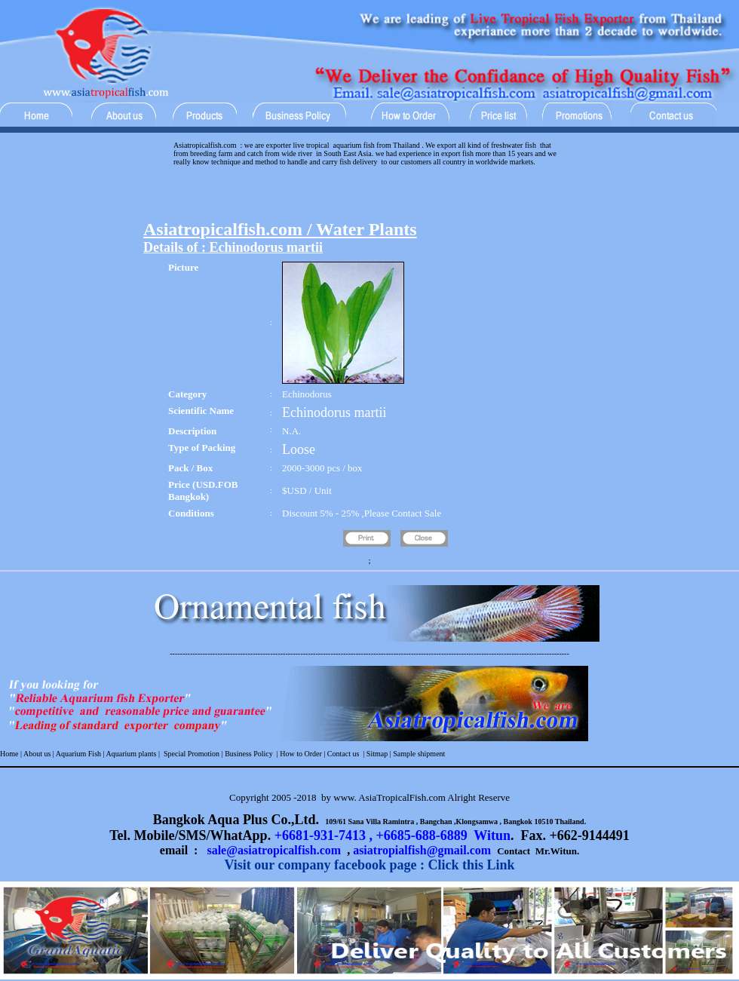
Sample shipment (419, 754)
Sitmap (377, 754)
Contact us (343, 754)
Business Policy (248, 754)
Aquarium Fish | (80, 754)
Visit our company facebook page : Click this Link (369, 864)
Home (9, 754)
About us (37, 754)
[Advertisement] (369, 196)
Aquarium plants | (133, 754)
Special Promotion (191, 754)
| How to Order (298, 754)
